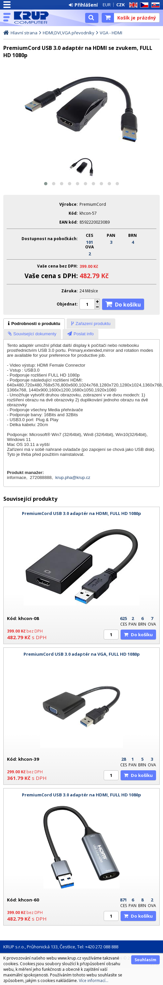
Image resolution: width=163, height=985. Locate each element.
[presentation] (34, 324)
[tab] (34, 323)
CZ (143, 5)
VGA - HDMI (111, 33)
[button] (46, 183)
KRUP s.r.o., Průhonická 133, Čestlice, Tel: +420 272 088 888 (60, 947)
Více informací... (93, 980)
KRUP (34, 17)
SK (154, 5)
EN (132, 5)
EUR (107, 5)
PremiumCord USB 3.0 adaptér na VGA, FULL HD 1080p (82, 654)
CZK (120, 5)
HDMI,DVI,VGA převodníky (68, 33)
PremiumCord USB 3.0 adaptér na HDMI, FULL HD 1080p (81, 513)
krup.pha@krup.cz (72, 477)
